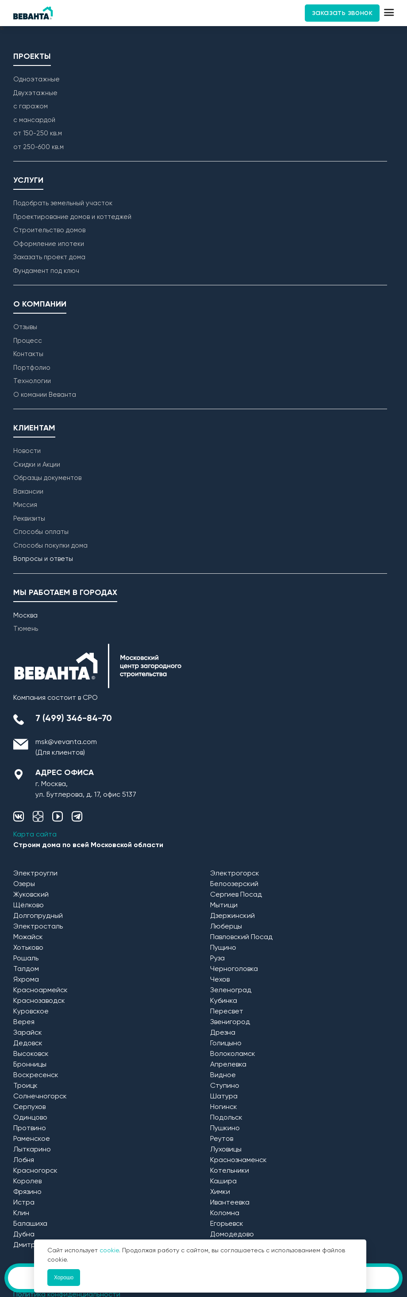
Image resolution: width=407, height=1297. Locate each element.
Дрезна (222, 1032)
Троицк (25, 1086)
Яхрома (26, 979)
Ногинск (223, 1107)
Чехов (220, 979)
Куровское (31, 1011)
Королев (27, 1181)
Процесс (27, 341)
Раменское (31, 1139)
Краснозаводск (39, 1001)
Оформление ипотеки (48, 244)
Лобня (23, 1160)
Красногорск (35, 1170)
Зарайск (27, 1032)
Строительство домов (49, 230)
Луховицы (226, 1149)
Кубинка (223, 1001)
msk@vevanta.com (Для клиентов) (66, 747)
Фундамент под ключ (46, 271)
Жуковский (31, 894)
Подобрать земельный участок (62, 203)
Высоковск (31, 1054)
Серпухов (29, 1107)
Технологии (32, 381)
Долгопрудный (38, 916)
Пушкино (225, 1128)
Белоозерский (234, 884)
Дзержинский (232, 916)
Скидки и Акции (36, 464)
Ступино (224, 1086)
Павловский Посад (241, 937)
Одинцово (30, 1117)
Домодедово (232, 1234)
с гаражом (30, 106)
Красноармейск (40, 990)
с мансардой (34, 120)
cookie (109, 1250)
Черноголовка (234, 969)
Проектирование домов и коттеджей (72, 217)
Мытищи (224, 905)
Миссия (25, 505)
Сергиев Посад (236, 894)
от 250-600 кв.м (38, 147)
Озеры (24, 884)
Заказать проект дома (49, 257)
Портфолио (31, 368)
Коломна (224, 1213)
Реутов (221, 1139)
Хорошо (63, 1277)
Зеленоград (230, 990)
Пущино (223, 948)
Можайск (28, 937)
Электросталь (38, 926)
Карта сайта (35, 834)
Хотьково (28, 948)
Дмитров (28, 1245)
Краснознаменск (238, 1160)
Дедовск (27, 1043)
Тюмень (25, 628)
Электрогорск (234, 873)
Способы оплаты (41, 532)
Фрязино (27, 1192)
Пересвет (226, 1011)
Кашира (223, 1181)
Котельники (229, 1170)
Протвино (29, 1128)
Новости (27, 451)
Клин (21, 1213)
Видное (223, 1075)
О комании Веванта (44, 394)
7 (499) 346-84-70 (73, 718)
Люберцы (226, 926)
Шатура (224, 1096)
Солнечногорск (40, 1096)
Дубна (24, 1234)
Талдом (26, 969)
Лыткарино (32, 1149)
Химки (220, 1192)
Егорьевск (226, 1224)
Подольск (226, 1117)
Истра (24, 1202)
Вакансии (28, 491)
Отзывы (25, 327)
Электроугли (35, 873)
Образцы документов (47, 478)
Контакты (28, 354)
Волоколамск (232, 1054)
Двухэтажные (35, 93)
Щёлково (28, 905)
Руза (217, 958)
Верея (24, 1022)
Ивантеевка (230, 1202)
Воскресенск (35, 1075)
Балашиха (30, 1224)
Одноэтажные (36, 79)
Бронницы (29, 1064)
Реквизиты (29, 518)
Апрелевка (228, 1064)
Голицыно (226, 1043)
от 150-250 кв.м (37, 133)
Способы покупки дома (50, 545)
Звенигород (230, 1022)
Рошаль (25, 958)
